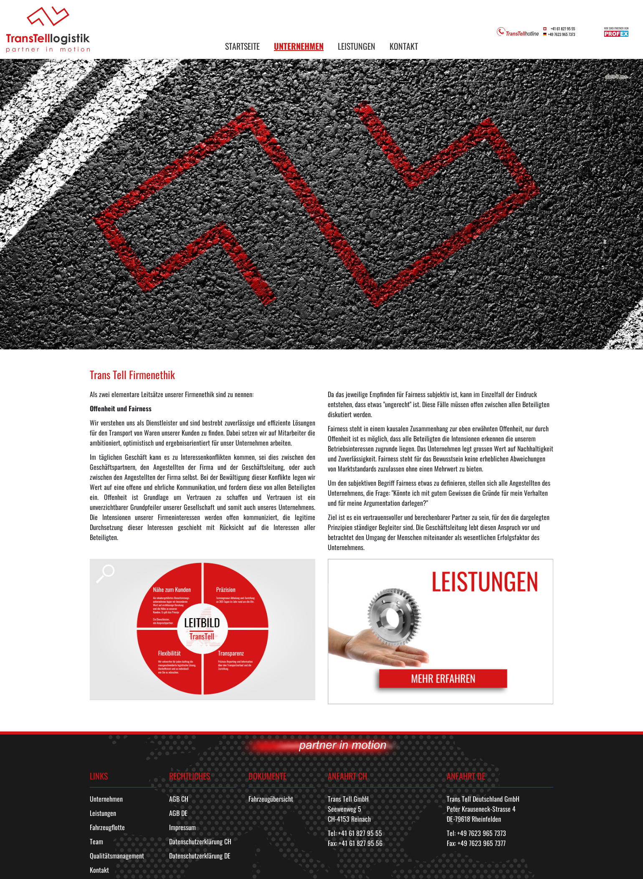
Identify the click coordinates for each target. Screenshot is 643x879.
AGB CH (178, 799)
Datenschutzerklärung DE (199, 856)
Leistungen (103, 813)
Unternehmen (106, 799)
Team (96, 841)
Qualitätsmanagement (117, 856)
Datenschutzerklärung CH (200, 841)
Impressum (182, 827)
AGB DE (178, 813)
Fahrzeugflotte (107, 827)
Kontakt (99, 870)
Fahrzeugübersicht (270, 799)
